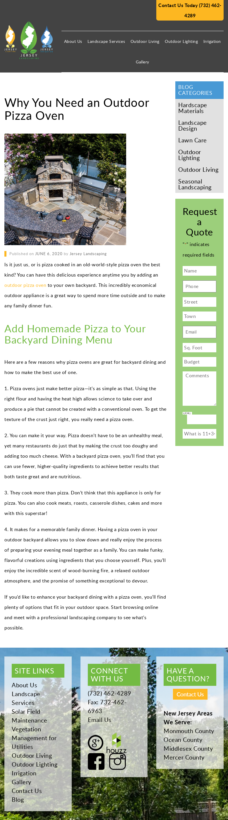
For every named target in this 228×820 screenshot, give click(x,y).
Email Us (100, 719)
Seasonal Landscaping (195, 184)
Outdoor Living (145, 41)
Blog (18, 799)
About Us (73, 41)
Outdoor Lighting (181, 41)
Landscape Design (192, 125)
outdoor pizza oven (25, 285)
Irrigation (212, 41)
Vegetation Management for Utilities (34, 738)
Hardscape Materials (192, 108)
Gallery (142, 62)
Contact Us (27, 791)
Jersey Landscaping (88, 253)
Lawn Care (192, 140)
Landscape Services (106, 41)
